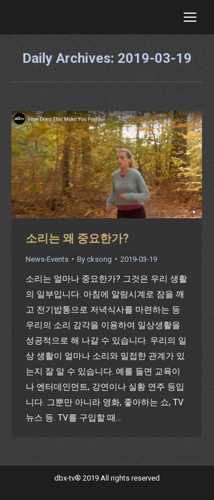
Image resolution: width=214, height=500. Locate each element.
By (94, 259)
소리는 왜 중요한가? (77, 238)
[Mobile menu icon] (190, 17)
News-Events (47, 259)
